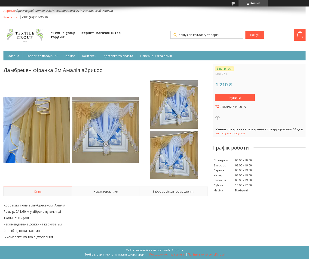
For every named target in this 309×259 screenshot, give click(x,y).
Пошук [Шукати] (254, 35)
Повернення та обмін (156, 56)
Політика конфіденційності (206, 254)
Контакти (89, 56)
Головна (13, 56)
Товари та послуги (39, 56)
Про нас (69, 56)
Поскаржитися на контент (167, 254)
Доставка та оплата (118, 56)
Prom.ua (177, 250)
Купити (235, 97)
